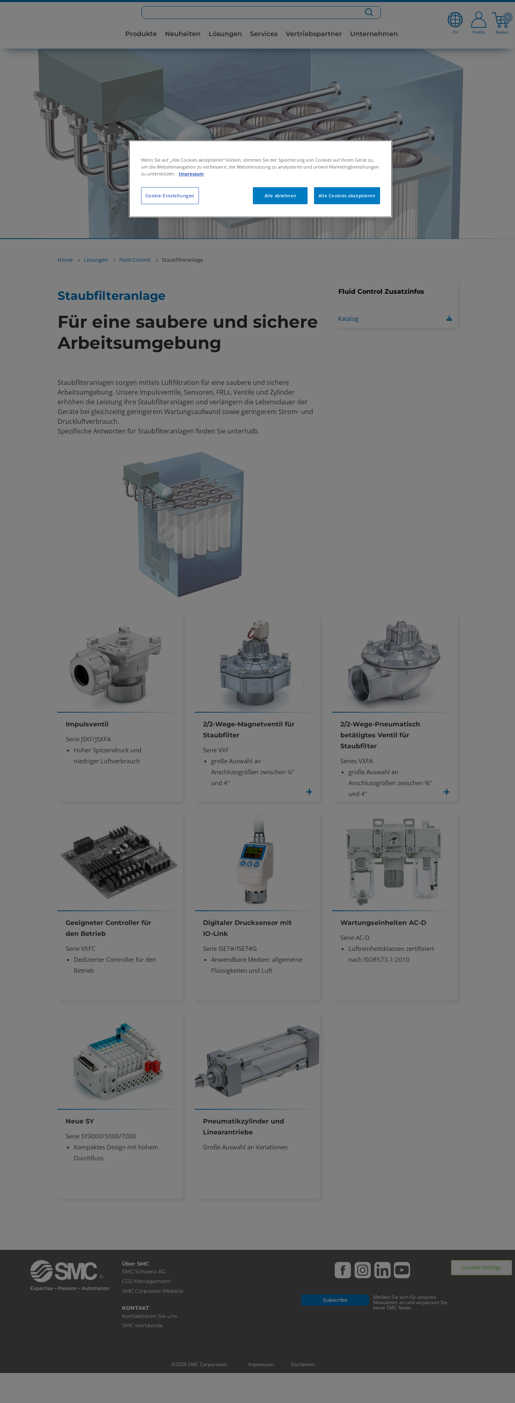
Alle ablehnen (280, 195)
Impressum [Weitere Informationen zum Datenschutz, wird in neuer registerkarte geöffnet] (191, 174)
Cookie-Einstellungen (169, 195)
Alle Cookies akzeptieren (347, 195)
